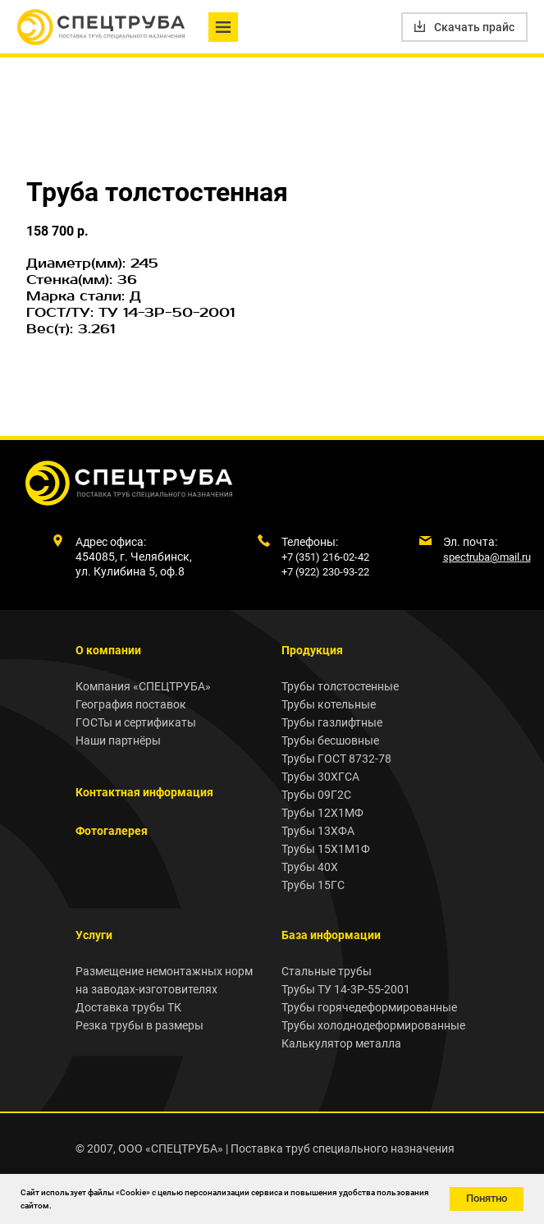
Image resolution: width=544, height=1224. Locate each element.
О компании (108, 650)
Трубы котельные (328, 704)
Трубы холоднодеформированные (373, 1025)
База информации (331, 935)
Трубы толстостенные (340, 686)
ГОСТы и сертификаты (135, 722)
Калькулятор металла (341, 1043)
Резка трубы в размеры (139, 1025)
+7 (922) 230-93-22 (325, 572)
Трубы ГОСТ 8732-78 (336, 758)
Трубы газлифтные (331, 722)
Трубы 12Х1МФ (322, 812)
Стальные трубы (326, 971)
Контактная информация (144, 792)
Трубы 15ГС (313, 885)
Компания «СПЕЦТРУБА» (143, 686)
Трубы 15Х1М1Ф (325, 848)
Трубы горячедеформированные (369, 1007)
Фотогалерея (111, 830)
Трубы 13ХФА (317, 830)
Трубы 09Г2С (316, 794)
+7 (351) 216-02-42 (325, 557)
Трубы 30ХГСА (320, 776)
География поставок (130, 704)
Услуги (93, 935)
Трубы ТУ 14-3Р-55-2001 (345, 989)
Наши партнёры (118, 740)
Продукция (312, 650)
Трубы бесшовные (330, 740)
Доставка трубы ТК (128, 1007)
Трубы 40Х (309, 866)
